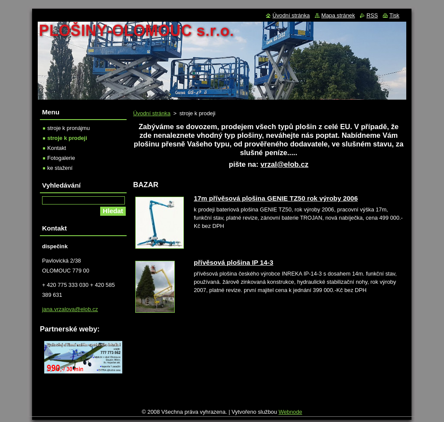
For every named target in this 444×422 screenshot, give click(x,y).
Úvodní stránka (151, 113)
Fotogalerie (61, 158)
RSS (372, 15)
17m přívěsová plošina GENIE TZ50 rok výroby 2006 (276, 198)
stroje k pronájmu (68, 128)
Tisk (394, 15)
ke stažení (59, 168)
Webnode (290, 414)
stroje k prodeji (67, 138)
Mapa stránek (338, 15)
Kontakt (56, 148)
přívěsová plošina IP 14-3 (233, 262)
